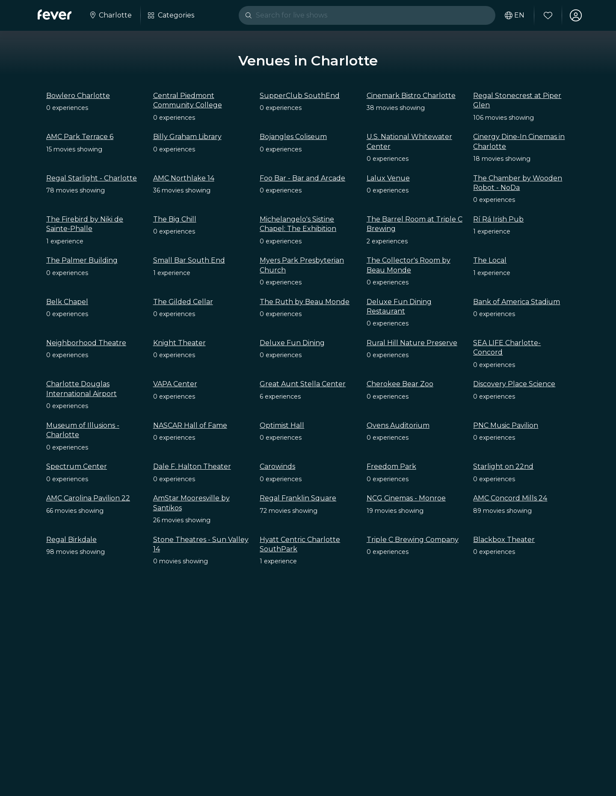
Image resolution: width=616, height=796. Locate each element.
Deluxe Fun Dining (292, 343)
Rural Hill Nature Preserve (412, 343)
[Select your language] (514, 15)
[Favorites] (548, 15)
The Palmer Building (82, 260)
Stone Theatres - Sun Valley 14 (201, 544)
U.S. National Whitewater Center (409, 141)
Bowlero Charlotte (78, 96)
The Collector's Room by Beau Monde (408, 265)
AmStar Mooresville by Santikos (191, 503)
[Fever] (54, 15)
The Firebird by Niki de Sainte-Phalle (84, 224)
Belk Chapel (67, 302)
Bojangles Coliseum (293, 137)
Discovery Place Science (514, 384)
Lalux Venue (388, 178)
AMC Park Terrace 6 (79, 137)
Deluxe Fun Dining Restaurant (399, 306)
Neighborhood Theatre (86, 343)
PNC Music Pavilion (505, 425)
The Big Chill (174, 219)
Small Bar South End (189, 260)
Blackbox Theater (504, 540)
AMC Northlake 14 (183, 178)
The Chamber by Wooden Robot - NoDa (517, 183)
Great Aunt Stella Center (303, 384)
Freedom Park (391, 466)
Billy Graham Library (187, 137)
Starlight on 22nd (503, 466)
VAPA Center (175, 384)
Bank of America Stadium (516, 302)
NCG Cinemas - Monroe (406, 498)
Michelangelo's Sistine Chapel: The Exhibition (298, 224)
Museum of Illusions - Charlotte (82, 430)
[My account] (576, 15)
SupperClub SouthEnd (300, 96)
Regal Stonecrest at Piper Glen (517, 100)
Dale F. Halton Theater (192, 466)
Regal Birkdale (71, 540)
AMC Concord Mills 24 (510, 498)
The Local (489, 260)
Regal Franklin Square (298, 498)
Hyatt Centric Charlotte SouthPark (300, 544)
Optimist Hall (282, 425)
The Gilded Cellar (183, 302)
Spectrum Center (76, 466)
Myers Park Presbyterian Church (302, 265)
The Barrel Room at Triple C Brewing (414, 224)
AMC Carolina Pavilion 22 (88, 498)
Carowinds (277, 466)
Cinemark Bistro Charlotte (411, 96)
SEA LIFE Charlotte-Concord (507, 347)
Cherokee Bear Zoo (400, 384)
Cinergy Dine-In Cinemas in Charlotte (519, 141)
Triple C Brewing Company (413, 540)
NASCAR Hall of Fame (190, 425)
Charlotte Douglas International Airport (81, 388)
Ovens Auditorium (398, 425)
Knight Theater (179, 343)
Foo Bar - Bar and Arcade (302, 178)
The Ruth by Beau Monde (304, 302)
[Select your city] (110, 15)
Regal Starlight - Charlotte (91, 178)
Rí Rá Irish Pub (498, 219)
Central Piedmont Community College (187, 100)
